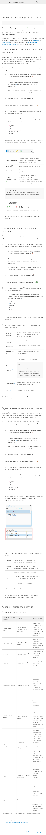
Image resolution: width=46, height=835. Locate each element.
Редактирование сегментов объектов (16, 822)
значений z (36, 40)
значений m (6, 42)
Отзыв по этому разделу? (36, 832)
